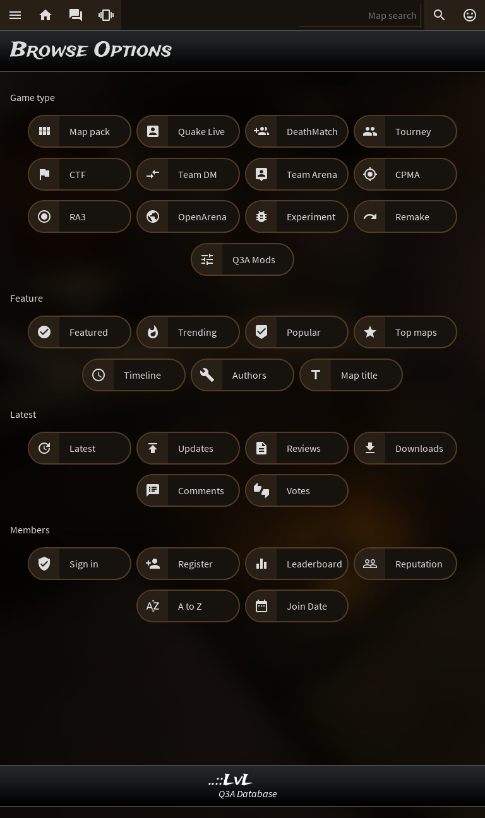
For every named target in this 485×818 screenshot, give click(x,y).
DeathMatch (312, 131)
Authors (249, 375)
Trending (197, 332)
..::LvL (231, 780)
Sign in (84, 563)
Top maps (416, 332)
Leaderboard (314, 563)
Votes (298, 490)
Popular (304, 332)
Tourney (413, 131)
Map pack (89, 131)
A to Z (190, 606)
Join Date (307, 606)
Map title (359, 375)
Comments (201, 490)
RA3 (77, 216)
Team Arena (312, 174)
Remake (412, 216)
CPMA (407, 174)
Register (195, 563)
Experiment (311, 216)
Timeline (142, 375)
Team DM (197, 174)
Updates (195, 448)
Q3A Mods (253, 259)
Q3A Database (248, 793)
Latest (82, 448)
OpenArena (202, 216)
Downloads (419, 448)
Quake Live (201, 131)
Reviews (304, 448)
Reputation (419, 563)
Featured (88, 332)
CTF (77, 174)
